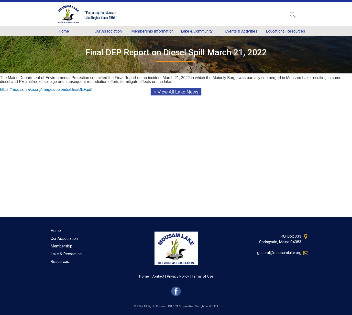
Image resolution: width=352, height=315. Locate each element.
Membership (61, 246)
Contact (158, 276)
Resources (60, 261)
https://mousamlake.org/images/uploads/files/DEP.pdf (46, 89)
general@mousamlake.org (279, 252)
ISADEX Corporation (181, 306)
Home (56, 230)
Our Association (64, 238)
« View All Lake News (176, 91)
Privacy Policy (178, 276)
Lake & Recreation (66, 254)
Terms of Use (202, 276)
